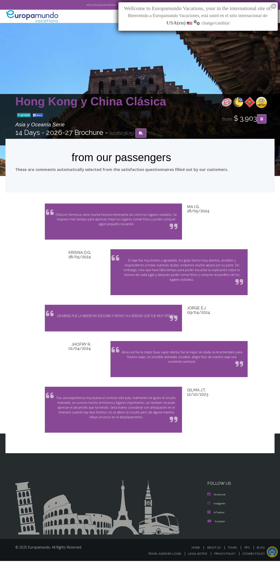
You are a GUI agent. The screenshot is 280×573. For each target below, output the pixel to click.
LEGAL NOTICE (194, 565)
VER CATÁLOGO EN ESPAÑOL (91, 5)
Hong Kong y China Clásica (90, 101)
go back (24, 115)
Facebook (216, 507)
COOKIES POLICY (252, 565)
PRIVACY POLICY (222, 565)
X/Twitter (216, 524)
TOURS (233, 559)
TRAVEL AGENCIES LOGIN (160, 565)
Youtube (216, 533)
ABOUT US (215, 559)
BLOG (261, 559)
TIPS (247, 559)
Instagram (216, 515)
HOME (197, 559)
